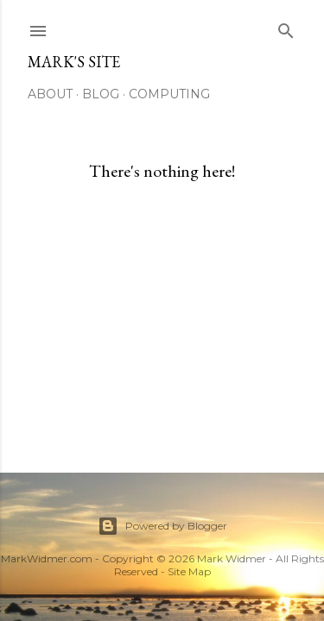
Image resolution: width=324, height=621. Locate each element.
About (50, 94)
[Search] (286, 27)
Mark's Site (74, 62)
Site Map (189, 571)
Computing (169, 94)
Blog (100, 94)
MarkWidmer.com (46, 558)
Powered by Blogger (162, 526)
